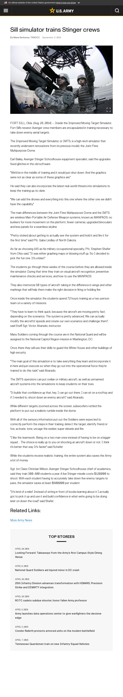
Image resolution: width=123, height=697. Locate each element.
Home (7, 681)
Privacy (40, 681)
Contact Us (23, 681)
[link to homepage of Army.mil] (61, 10)
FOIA (97, 681)
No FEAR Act (112, 681)
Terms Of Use (58, 681)
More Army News (21, 520)
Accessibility (80, 681)
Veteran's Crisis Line (61, 685)
